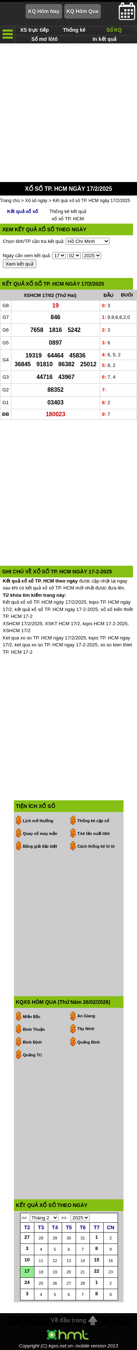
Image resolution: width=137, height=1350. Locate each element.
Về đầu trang (68, 1320)
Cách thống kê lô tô (96, 846)
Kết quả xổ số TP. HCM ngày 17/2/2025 (91, 200)
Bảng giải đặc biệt (40, 846)
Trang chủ (10, 200)
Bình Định (32, 1042)
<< (24, 1218)
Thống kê (74, 30)
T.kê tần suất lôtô (93, 833)
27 (27, 1237)
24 (27, 1282)
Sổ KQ (114, 30)
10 (27, 1259)
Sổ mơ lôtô (44, 39)
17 (27, 1271)
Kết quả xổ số (22, 211)
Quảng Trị (32, 1055)
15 (96, 1259)
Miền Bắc (32, 1016)
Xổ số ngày (36, 200)
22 (96, 1271)
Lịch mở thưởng (38, 821)
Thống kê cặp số (93, 821)
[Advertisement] (68, 113)
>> (63, 1218)
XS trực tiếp (34, 30)
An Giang (86, 1016)
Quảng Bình (88, 1042)
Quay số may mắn (40, 833)
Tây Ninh (85, 1028)
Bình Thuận (34, 1029)
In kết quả (104, 39)
